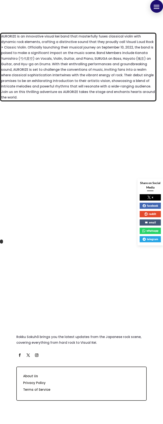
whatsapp (150, 230)
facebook (150, 205)
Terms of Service (36, 389)
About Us (30, 376)
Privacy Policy (34, 383)
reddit (150, 214)
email (150, 222)
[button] (156, 6)
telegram (150, 239)
